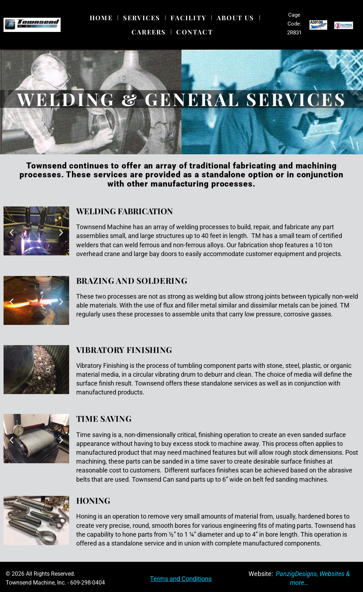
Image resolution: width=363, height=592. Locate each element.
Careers (149, 32)
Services (142, 17)
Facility (188, 17)
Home (101, 17)
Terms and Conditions (181, 578)
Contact (194, 32)
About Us (236, 17)
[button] (11, 232)
